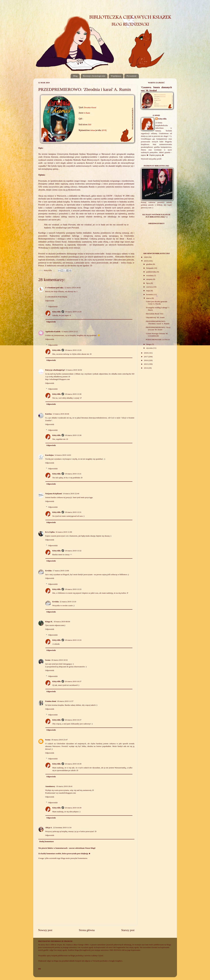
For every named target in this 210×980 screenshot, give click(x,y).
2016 (146, 360)
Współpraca (116, 76)
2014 (146, 368)
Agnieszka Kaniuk (53, 331)
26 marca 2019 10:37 (73, 681)
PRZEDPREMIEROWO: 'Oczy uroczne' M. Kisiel (158, 328)
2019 (146, 261)
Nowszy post (45, 930)
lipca (148, 283)
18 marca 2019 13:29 (73, 312)
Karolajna (49, 455)
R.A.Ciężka (50, 532)
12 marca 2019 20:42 (72, 287)
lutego (149, 344)
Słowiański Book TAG (154, 314)
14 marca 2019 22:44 (71, 493)
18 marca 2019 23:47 (59, 740)
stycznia (149, 348)
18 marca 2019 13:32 (73, 551)
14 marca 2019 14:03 (63, 455)
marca (148, 298)
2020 (146, 257)
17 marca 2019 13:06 (61, 571)
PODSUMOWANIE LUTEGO (158, 339)
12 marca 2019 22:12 (69, 331)
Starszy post (128, 930)
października (151, 272)
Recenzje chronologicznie (94, 76)
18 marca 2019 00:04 (62, 621)
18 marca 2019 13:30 (73, 394)
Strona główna (87, 930)
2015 (146, 364)
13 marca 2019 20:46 (61, 414)
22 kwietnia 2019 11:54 (62, 827)
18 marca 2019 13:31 (73, 474)
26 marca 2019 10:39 (73, 764)
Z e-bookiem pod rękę (54, 287)
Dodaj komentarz (46, 841)
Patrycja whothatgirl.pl (55, 370)
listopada (150, 268)
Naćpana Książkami (53, 493)
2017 (146, 357)
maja (148, 290)
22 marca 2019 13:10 (68, 602)
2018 (146, 353)
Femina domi (50, 701)
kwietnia (150, 294)
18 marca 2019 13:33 (73, 589)
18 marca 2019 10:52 (59, 660)
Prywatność (131, 76)
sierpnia (149, 279)
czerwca (149, 287)
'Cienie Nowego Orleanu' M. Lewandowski (157, 334)
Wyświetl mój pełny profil (151, 159)
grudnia (149, 264)
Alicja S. (48, 827)
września (150, 275)
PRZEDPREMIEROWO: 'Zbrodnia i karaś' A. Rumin (157, 322)
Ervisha (48, 571)
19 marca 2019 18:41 (64, 786)
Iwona (47, 660)
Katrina (48, 414)
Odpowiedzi (53, 306)
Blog (75, 76)
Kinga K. (49, 621)
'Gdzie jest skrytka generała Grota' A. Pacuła (156, 302)
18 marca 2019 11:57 (65, 701)
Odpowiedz (49, 301)
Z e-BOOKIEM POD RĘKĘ (56, 297)
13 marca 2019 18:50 (73, 370)
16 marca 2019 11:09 (64, 532)
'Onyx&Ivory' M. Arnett (155, 317)
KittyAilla (56, 312)
